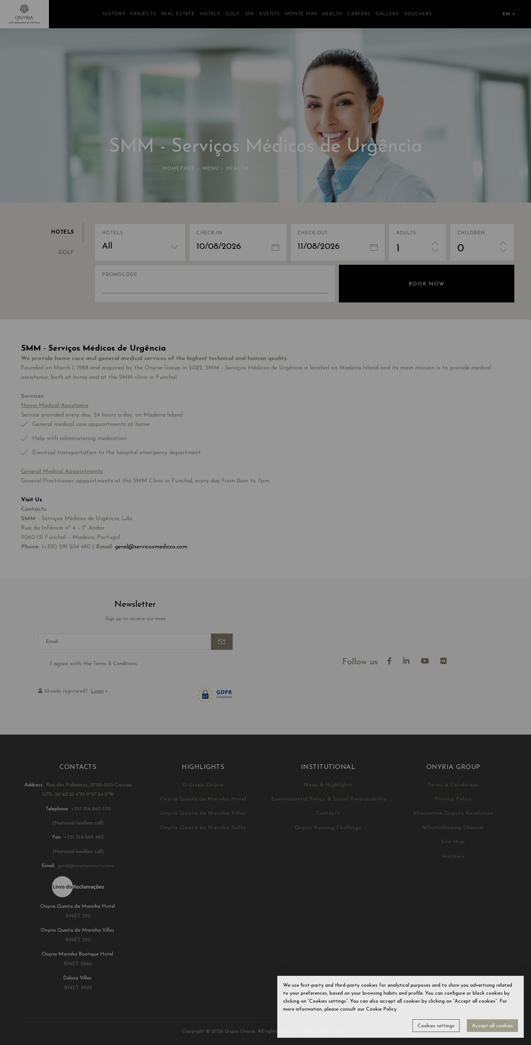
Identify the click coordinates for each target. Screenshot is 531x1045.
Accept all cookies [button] (492, 1026)
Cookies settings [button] (436, 1026)
